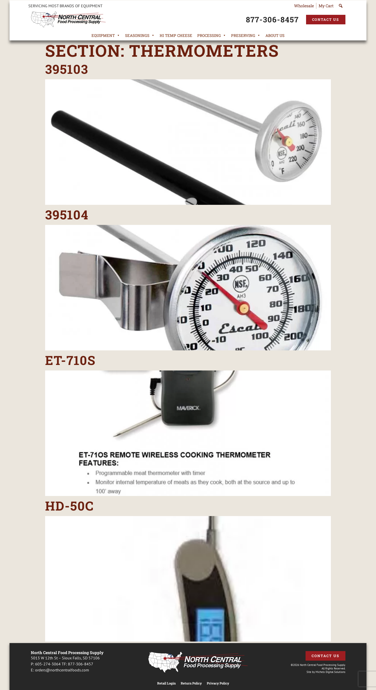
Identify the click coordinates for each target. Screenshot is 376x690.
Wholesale (304, 5)
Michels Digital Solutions (330, 672)
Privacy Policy (218, 683)
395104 (66, 214)
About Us (275, 35)
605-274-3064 (48, 663)
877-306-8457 (80, 663)
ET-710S (70, 360)
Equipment (105, 35)
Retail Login (166, 683)
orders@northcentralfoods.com (62, 669)
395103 (66, 69)
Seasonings (140, 35)
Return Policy (191, 683)
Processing (211, 35)
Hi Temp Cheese (176, 35)
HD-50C (69, 505)
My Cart (326, 5)
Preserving (245, 35)
